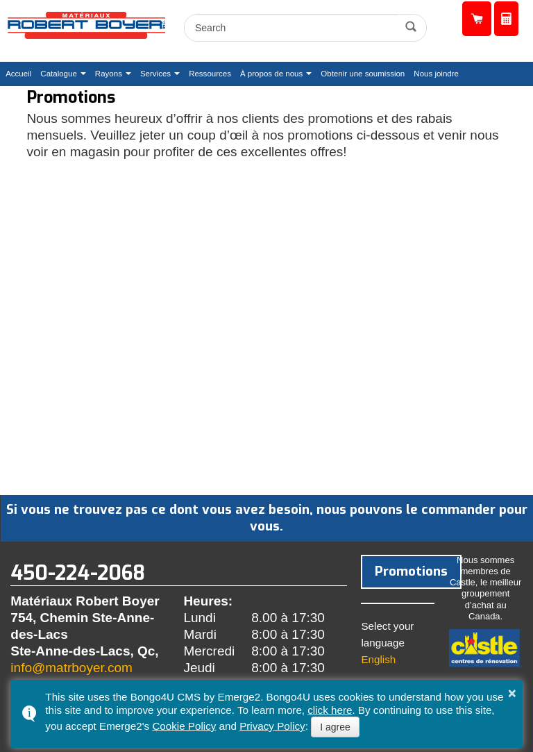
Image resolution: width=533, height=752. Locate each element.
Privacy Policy (272, 726)
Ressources (210, 73)
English (378, 658)
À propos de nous (271, 73)
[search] (293, 28)
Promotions (405, 570)
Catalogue (58, 73)
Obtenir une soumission (506, 19)
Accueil (18, 73)
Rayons (108, 73)
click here (329, 710)
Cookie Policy (184, 726)
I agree (335, 727)
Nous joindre (436, 73)
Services (155, 73)
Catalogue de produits (476, 19)
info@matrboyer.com (71, 667)
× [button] (512, 693)
